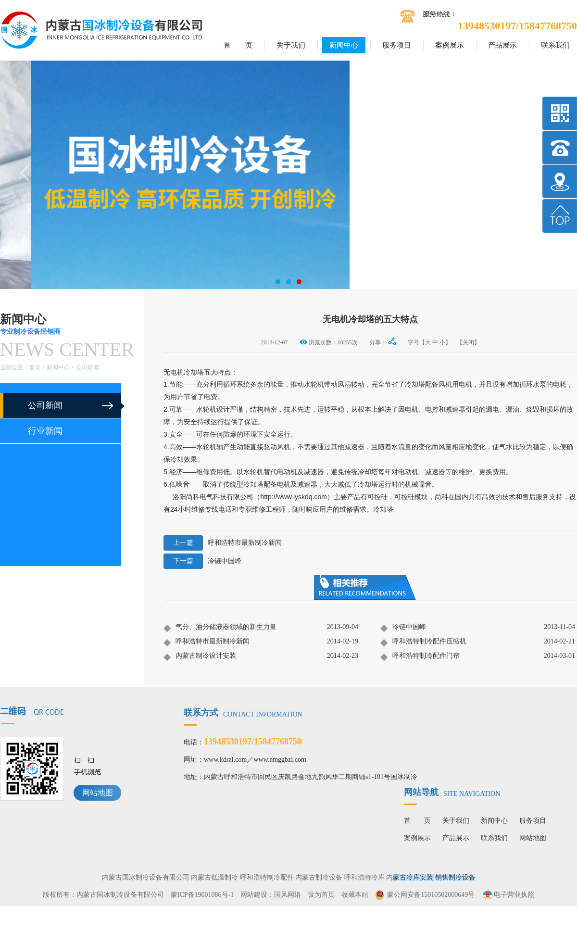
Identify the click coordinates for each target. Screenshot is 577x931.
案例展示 (449, 45)
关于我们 (290, 45)
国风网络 (287, 894)
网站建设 (253, 894)
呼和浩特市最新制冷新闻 (222, 543)
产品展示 (502, 45)
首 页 (238, 45)
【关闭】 (468, 342)
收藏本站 (354, 894)
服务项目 (396, 45)
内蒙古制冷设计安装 (199, 656)
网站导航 (452, 792)
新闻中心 (343, 45)
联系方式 (243, 712)
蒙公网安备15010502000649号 (431, 894)
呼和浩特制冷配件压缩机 (423, 642)
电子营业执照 (507, 894)
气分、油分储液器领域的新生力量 (219, 627)
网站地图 (97, 793)
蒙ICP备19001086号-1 (202, 894)
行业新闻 (45, 431)
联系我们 (555, 45)
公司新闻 (87, 367)
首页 (34, 367)
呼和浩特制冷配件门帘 (420, 656)
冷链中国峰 (202, 561)
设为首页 (321, 894)
